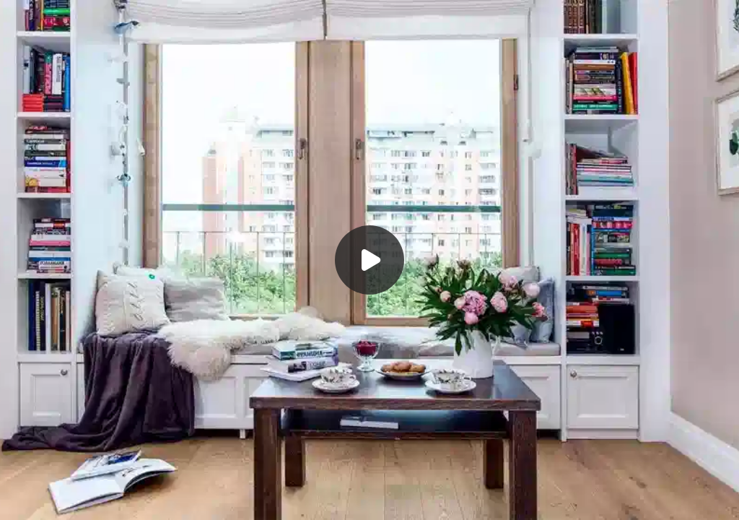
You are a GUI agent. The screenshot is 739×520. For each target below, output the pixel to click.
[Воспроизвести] (369, 260)
